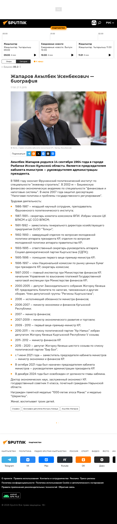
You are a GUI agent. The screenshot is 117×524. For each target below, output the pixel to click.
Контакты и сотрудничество (54, 478)
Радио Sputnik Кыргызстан (50, 451)
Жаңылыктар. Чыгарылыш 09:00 (17, 48)
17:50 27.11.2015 (19, 87)
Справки (16, 408)
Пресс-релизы (87, 478)
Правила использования (26, 478)
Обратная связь (67, 487)
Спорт (85, 451)
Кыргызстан (9, 451)
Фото (106, 451)
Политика (25, 451)
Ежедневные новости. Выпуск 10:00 (56, 48)
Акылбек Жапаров (70, 408)
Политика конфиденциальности (18, 482)
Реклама (74, 478)
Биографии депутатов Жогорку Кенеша (40, 408)
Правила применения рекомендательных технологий (29, 487)
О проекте (7, 478)
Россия (74, 451)
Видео (95, 451)
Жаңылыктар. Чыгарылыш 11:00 (95, 47)
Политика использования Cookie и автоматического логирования (70, 482)
